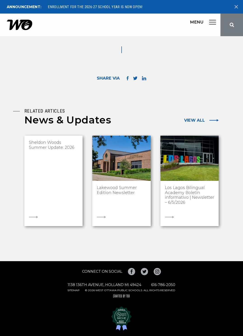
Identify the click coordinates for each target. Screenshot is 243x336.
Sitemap (73, 290)
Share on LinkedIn (144, 78)
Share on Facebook (128, 78)
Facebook (131, 271)
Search (231, 25)
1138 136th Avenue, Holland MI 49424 (104, 285)
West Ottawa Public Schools (19, 25)
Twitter (144, 271)
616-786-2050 (163, 285)
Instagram (157, 271)
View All (194, 120)
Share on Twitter (135, 78)
